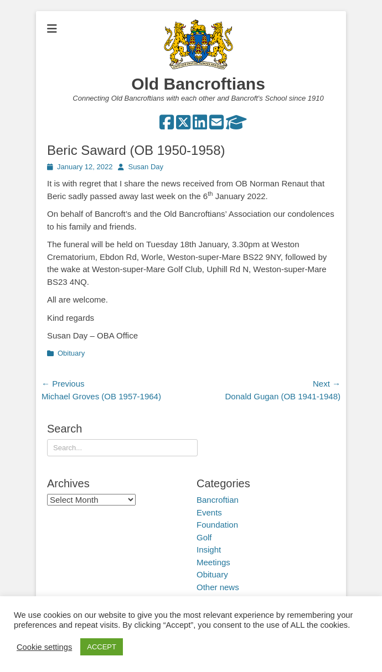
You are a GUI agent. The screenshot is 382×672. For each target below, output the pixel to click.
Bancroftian (218, 499)
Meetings (213, 562)
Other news (218, 587)
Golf (204, 537)
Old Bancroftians (198, 84)
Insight (209, 549)
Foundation (217, 524)
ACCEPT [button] (101, 647)
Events (209, 512)
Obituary (71, 353)
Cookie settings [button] (44, 647)
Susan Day (145, 167)
